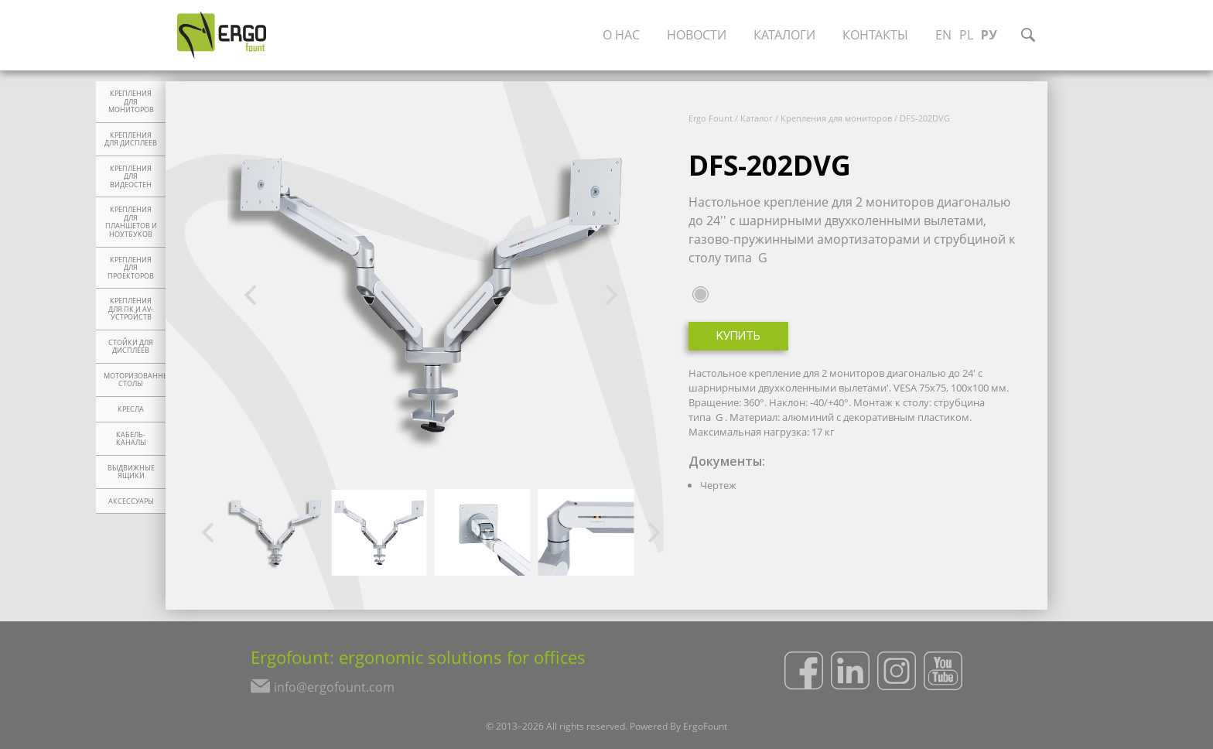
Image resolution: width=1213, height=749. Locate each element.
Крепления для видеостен (131, 177)
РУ (989, 34)
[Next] (610, 296)
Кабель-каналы (131, 439)
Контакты (875, 34)
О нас (621, 34)
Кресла (131, 409)
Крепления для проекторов (131, 268)
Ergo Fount (711, 118)
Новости (696, 34)
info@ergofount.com (334, 687)
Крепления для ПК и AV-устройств (130, 309)
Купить (738, 337)
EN (943, 34)
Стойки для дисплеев (130, 347)
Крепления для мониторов (131, 102)
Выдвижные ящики (131, 472)
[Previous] (252, 296)
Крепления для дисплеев (130, 140)
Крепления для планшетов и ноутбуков (131, 222)
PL (966, 34)
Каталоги (784, 34)
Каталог (756, 118)
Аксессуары (131, 501)
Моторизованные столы (135, 380)
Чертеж (718, 485)
